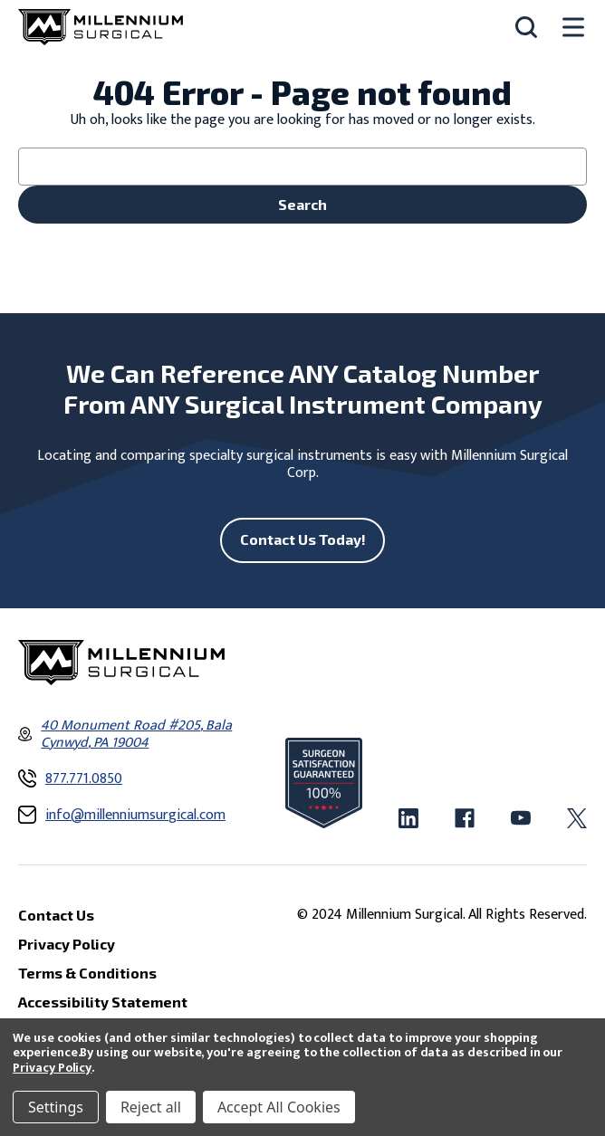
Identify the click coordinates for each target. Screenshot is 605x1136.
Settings (55, 1107)
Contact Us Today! (303, 539)
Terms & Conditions (87, 972)
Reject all (150, 1107)
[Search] (526, 27)
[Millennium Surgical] (100, 27)
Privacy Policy (52, 1067)
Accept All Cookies (279, 1107)
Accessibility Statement (102, 1001)
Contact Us (56, 914)
